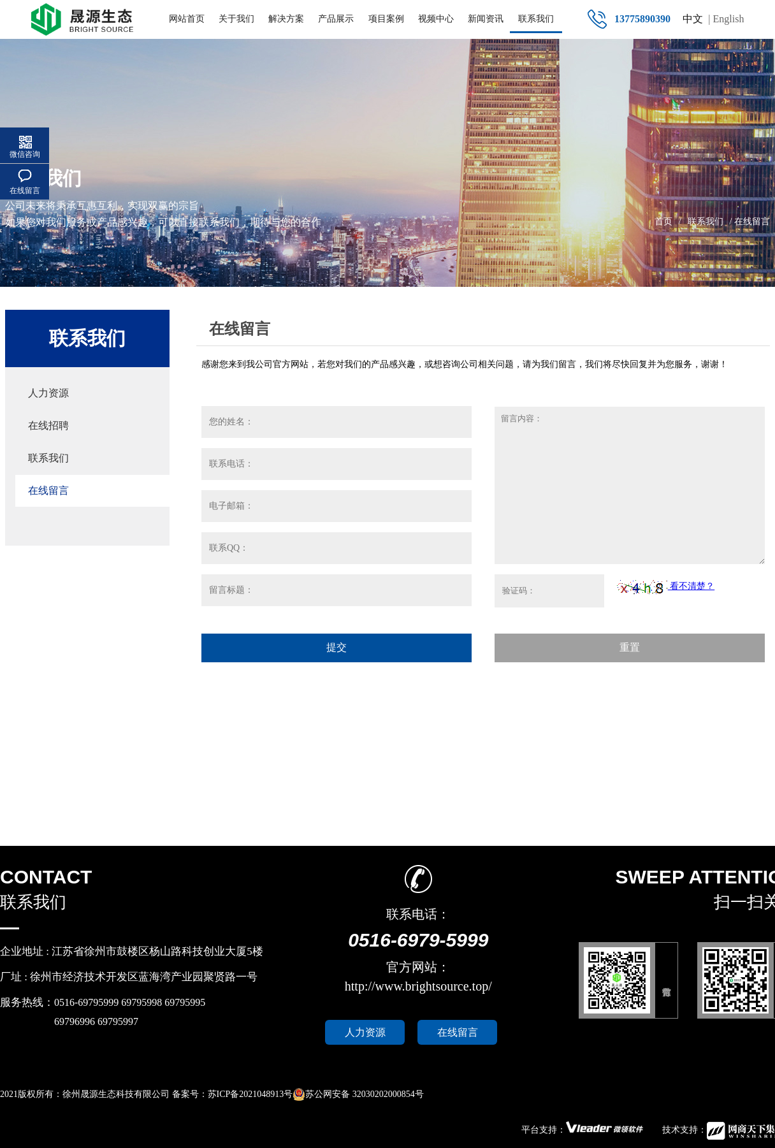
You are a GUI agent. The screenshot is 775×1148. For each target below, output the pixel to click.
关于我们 (236, 19)
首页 (663, 221)
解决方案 (286, 19)
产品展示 (336, 19)
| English (726, 18)
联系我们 (536, 19)
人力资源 (48, 393)
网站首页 (187, 19)
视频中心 (436, 19)
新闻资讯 (485, 19)
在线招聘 (48, 425)
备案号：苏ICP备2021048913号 (232, 1094)
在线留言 (48, 490)
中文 (693, 18)
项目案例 (386, 19)
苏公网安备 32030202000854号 (358, 1094)
